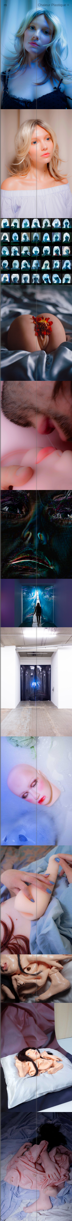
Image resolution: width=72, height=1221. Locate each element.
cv (5, 9)
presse (9, 13)
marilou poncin (15, 5)
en (9, 18)
